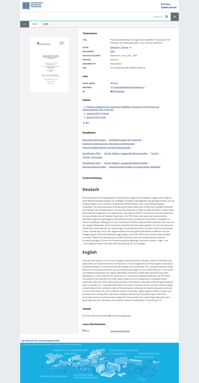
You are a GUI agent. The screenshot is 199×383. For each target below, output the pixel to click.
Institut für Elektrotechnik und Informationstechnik (106, 147)
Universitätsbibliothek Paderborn (39, 344)
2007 (112, 51)
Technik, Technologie (92, 157)
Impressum (58, 344)
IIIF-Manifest (119, 91)
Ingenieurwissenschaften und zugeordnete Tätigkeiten (134, 167)
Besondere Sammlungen (94, 140)
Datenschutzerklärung (72, 344)
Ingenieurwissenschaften (94, 167)
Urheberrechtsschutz (120, 331)
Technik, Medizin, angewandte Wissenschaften (126, 153)
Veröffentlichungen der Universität (125, 140)
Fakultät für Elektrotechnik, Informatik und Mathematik (108, 143)
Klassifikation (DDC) (91, 153)
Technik (154, 153)
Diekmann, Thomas (119, 47)
